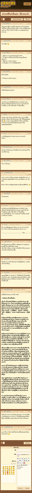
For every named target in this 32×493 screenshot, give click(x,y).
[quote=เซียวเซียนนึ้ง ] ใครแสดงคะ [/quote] (24, 475)
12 (2, 193)
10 (2, 160)
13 (2, 205)
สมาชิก (27, 3)
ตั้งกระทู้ (27, 19)
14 (2, 224)
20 (2, 427)
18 (2, 289)
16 (2, 258)
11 (2, 172)
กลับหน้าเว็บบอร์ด (17, 19)
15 (2, 241)
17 (2, 272)
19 (2, 411)
